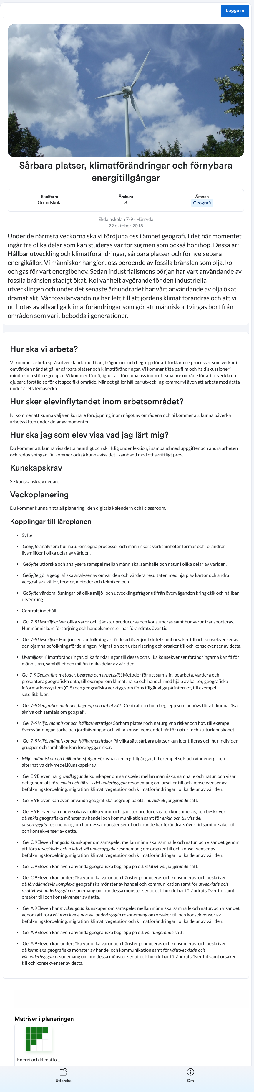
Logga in (235, 11)
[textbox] (126, 655)
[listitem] (63, 1079)
